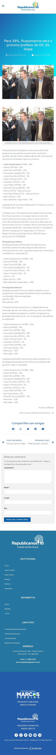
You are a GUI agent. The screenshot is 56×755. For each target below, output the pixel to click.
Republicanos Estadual (12, 643)
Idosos (7, 604)
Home (7, 566)
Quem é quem (9, 575)
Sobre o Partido (10, 570)
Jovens (7, 613)
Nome (7, 487)
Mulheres (8, 609)
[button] (13, 429)
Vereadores (8, 588)
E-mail (7, 498)
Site (5, 508)
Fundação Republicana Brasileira (15, 629)
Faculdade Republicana (12, 634)
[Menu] (3, 6)
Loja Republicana (10, 638)
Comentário (9, 468)
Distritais (7, 584)
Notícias (7, 579)
